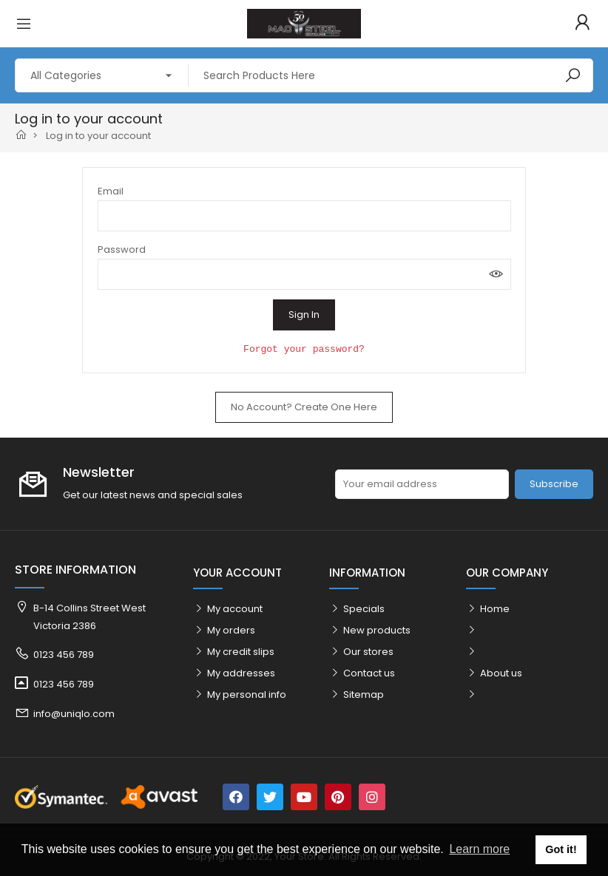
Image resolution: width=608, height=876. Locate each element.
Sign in (304, 315)
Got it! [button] (560, 849)
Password (122, 249)
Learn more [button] (479, 849)
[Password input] (304, 274)
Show (496, 274)
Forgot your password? (304, 349)
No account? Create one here (304, 407)
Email (111, 191)
